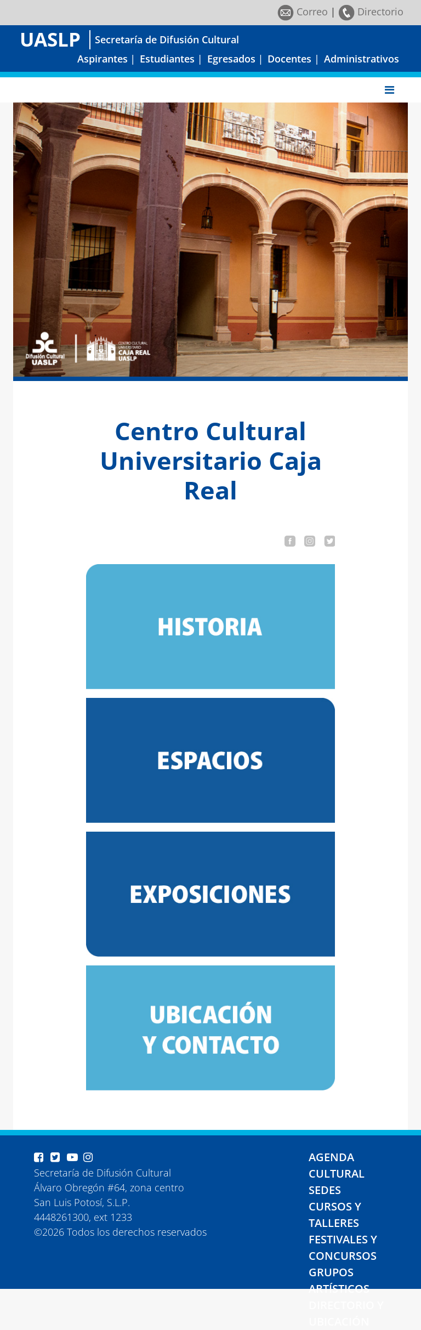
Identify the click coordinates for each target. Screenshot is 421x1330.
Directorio (370, 11)
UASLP (50, 39)
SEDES (325, 1190)
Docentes (289, 58)
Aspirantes (102, 58)
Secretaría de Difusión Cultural (167, 39)
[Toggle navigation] (389, 90)
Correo (302, 11)
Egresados (231, 58)
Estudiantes (167, 58)
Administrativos (361, 58)
